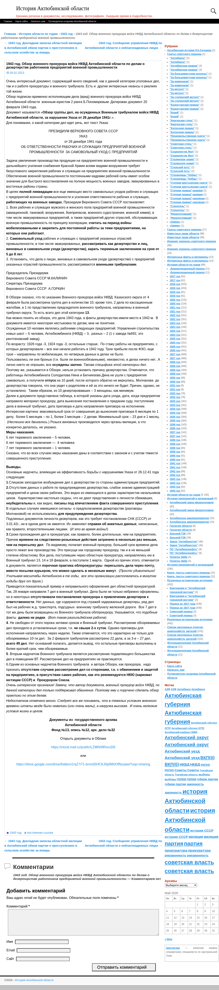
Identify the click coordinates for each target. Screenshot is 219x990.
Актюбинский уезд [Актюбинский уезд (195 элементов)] (182, 751)
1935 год (175, 416)
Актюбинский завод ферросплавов (192, 502)
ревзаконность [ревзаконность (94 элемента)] (175, 855)
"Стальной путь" (180, 167)
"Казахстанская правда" (185, 104)
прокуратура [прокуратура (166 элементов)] (176, 850)
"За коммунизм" (180, 81)
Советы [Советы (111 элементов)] (181, 770)
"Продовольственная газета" (188, 136)
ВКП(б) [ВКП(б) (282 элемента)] (207, 757)
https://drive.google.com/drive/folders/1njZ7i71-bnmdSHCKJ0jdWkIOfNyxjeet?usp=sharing (83, 764)
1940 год (175, 455)
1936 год (175, 424)
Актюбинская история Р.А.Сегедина (189, 50)
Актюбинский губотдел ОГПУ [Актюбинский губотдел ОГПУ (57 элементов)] (187, 728)
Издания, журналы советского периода (191, 241)
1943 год (67, 34)
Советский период (181, 611)
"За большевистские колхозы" (189, 73)
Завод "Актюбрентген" (184, 541)
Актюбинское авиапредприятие (189, 518)
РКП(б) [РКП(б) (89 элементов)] (205, 764)
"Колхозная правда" (182, 128)
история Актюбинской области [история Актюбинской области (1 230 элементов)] (186, 801)
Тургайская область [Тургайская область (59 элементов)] (186, 774)
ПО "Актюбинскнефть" (184, 549)
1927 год (175, 354)
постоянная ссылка (40, 832)
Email (10, 955)
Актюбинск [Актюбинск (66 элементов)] (184, 689)
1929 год (175, 370)
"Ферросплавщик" (181, 214)
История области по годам (38, 34)
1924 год (175, 331)
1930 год (175, 377)
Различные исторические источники (190, 580)
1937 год (175, 432)
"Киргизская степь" (182, 120)
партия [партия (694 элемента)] (174, 843)
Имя (9, 946)
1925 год (175, 338)
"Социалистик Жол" (182, 151)
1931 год (175, 385)
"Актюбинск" (178, 58)
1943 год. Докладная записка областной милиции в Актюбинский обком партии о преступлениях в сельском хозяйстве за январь (43, 47)
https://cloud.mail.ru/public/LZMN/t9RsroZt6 (83, 747)
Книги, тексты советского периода (188, 572)
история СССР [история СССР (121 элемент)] (201, 830)
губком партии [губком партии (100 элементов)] (207, 779)
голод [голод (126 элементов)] (181, 779)
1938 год (175, 440)
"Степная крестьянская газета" (189, 182)
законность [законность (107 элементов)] (195, 784)
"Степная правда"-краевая (186, 190)
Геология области (181, 525)
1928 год (175, 362)
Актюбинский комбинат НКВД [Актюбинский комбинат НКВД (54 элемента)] (181, 732)
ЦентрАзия (173, 948)
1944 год (175, 486)
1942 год (175, 471)
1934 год (175, 408)
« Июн (168, 939)
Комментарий (18, 906)
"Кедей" (175, 112)
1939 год (175, 448)
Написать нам (38, 21)
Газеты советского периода (184, 54)
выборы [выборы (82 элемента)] (204, 774)
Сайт (10, 964)
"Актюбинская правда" (184, 65)
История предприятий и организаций (190, 498)
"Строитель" (178, 206)
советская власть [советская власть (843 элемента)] (189, 862)
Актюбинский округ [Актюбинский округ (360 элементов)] (187, 737)
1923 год (175, 323)
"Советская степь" (181, 144)
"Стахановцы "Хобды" (184, 175)
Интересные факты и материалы (187, 257)
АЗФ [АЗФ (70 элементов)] (167, 689)
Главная (8, 21)
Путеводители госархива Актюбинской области (72, 21)
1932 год (175, 393)
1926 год (175, 346)
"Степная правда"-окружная (187, 198)
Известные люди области (183, 233)
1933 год (175, 401)
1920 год (175, 299)
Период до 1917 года (182, 603)
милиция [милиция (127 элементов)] (196, 837)
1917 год (175, 276)
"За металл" (177, 89)
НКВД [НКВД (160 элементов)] (184, 764)
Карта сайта (21, 21)
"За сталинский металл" (185, 97)
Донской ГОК (178, 533)
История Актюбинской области (52, 8)
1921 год (175, 307)
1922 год (175, 315)
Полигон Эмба (178, 557)
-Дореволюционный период (187, 268)
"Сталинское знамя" (182, 159)
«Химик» (175, 221)
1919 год (175, 292)
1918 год (175, 284)
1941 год (175, 463)
